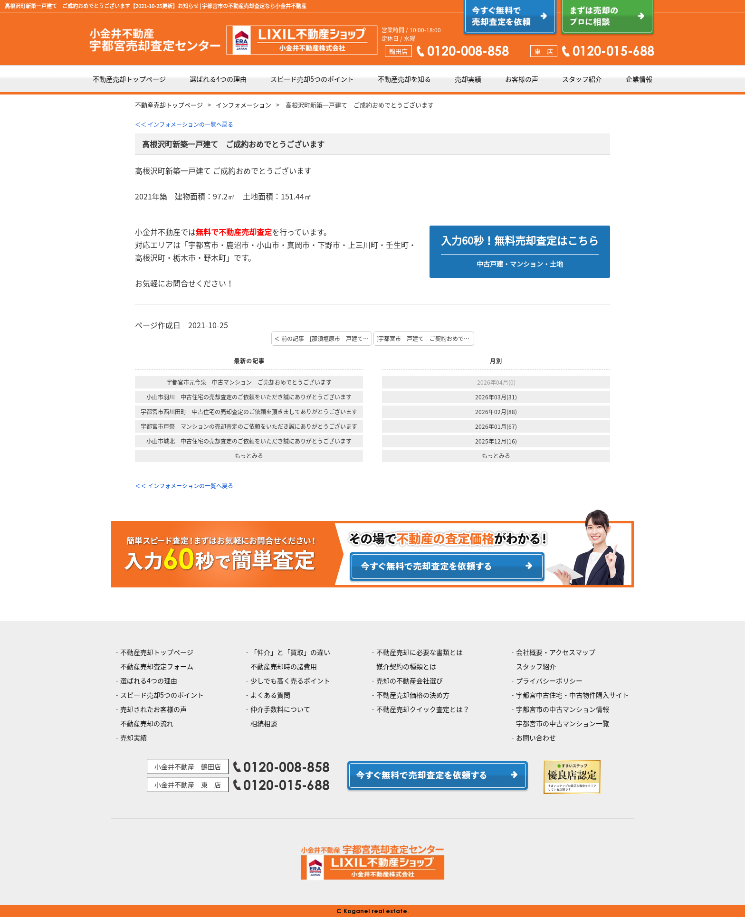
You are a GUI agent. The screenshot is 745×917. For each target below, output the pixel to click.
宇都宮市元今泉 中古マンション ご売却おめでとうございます (249, 382)
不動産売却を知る (404, 79)
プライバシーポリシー (549, 680)
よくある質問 (270, 695)
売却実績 (468, 79)
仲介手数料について (280, 709)
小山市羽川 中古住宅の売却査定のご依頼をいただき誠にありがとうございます (249, 397)
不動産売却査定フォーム (156, 666)
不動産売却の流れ (146, 723)
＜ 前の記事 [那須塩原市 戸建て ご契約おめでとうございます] (323, 338)
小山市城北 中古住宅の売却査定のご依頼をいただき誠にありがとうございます (249, 441)
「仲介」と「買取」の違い (290, 652)
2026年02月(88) (496, 411)
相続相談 (263, 723)
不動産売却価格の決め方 (412, 695)
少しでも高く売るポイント (290, 680)
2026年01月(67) (496, 426)
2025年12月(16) (496, 441)
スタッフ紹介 (582, 79)
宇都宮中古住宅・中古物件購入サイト (572, 695)
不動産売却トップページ (129, 79)
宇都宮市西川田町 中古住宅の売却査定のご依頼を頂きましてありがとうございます (249, 411)
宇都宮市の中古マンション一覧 (562, 723)
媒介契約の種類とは (406, 666)
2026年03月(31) (496, 397)
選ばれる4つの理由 (218, 79)
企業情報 (639, 79)
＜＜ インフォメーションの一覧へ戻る (184, 124)
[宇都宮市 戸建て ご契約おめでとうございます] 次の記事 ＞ (425, 338)
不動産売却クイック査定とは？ (422, 709)
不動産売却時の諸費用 (283, 666)
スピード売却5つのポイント (312, 79)
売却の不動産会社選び (409, 680)
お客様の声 (521, 79)
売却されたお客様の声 (153, 709)
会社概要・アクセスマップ (555, 652)
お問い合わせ (536, 737)
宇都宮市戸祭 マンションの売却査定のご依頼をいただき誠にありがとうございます (249, 426)
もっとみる (249, 456)
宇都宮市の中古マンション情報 (562, 709)
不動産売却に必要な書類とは (419, 652)
